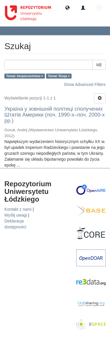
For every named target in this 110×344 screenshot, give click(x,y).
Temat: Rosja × (59, 76)
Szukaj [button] (16, 31)
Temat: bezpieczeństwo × (24, 76)
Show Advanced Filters (85, 84)
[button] (67, 7)
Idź (99, 64)
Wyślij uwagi (15, 215)
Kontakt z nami (18, 209)
